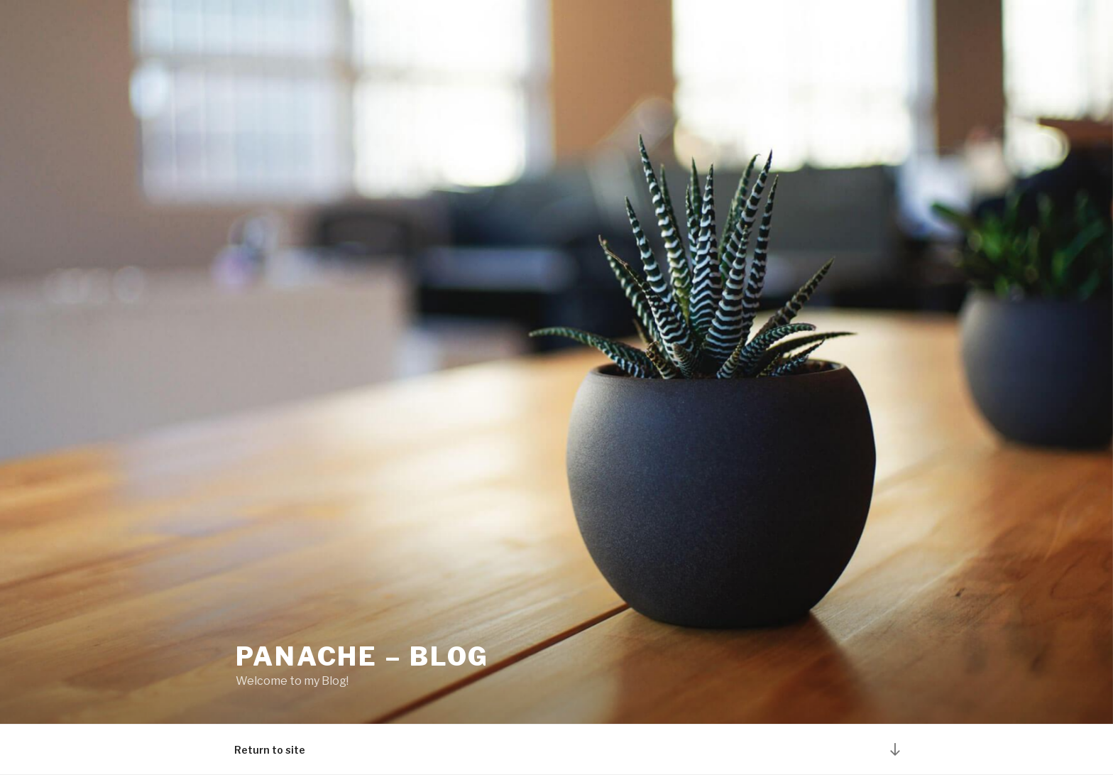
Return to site (269, 750)
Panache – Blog (362, 656)
